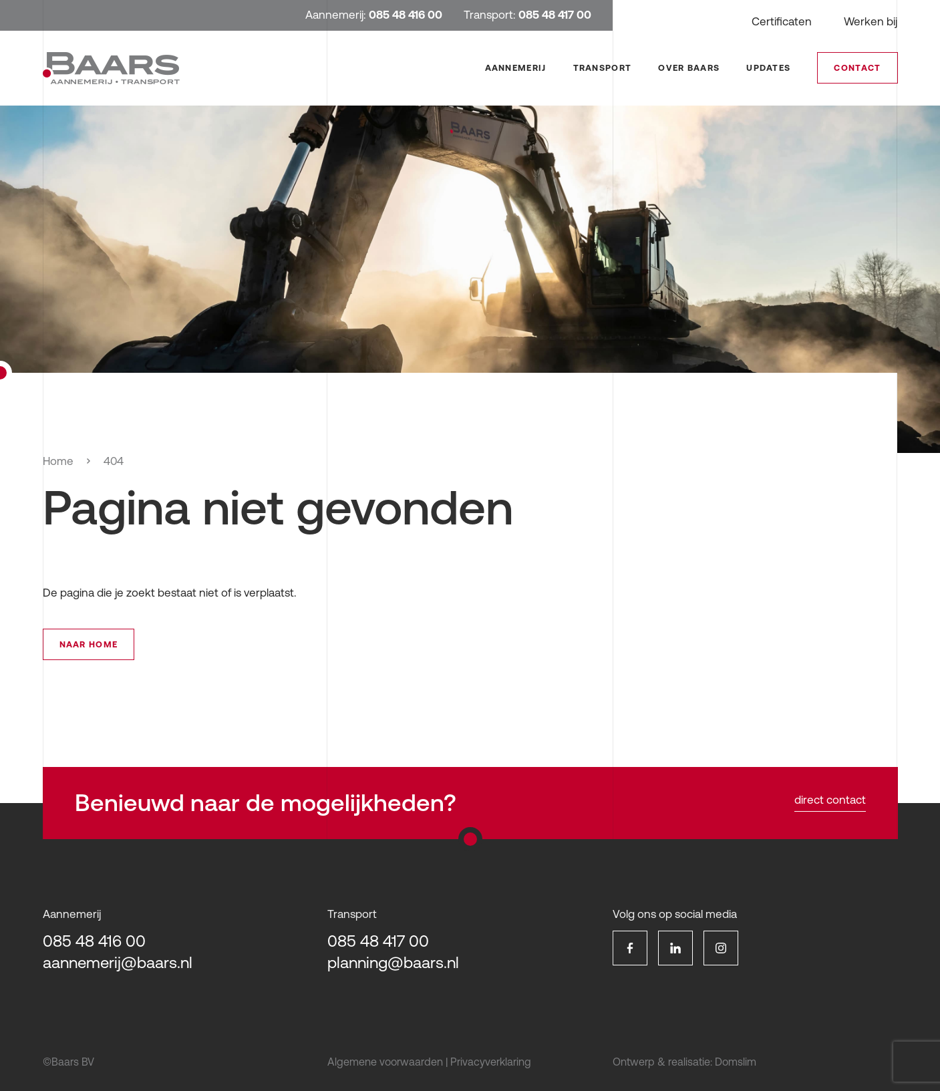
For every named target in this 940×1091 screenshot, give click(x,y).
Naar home (88, 644)
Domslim (735, 1062)
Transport (602, 68)
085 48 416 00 (94, 941)
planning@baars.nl (393, 962)
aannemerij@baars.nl (117, 962)
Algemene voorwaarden (385, 1062)
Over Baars (689, 68)
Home (58, 461)
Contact (857, 68)
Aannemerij (515, 68)
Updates (768, 68)
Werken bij (870, 21)
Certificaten (782, 21)
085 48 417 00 (378, 941)
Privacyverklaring (490, 1062)
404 (114, 461)
